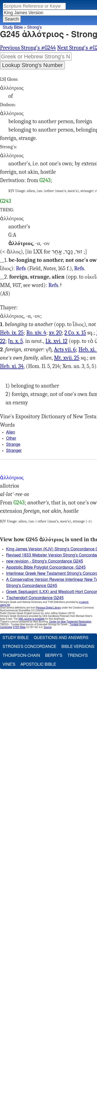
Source (47, 627)
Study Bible (13, 27)
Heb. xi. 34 (12, 366)
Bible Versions (77, 647)
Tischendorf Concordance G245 (35, 598)
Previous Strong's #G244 (28, 47)
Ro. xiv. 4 (36, 332)
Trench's (77, 656)
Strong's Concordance (29, 647)
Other (11, 438)
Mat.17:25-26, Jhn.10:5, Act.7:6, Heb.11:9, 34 (53, 285)
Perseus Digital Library (48, 608)
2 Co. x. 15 (75, 332)
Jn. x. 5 (15, 341)
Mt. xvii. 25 (66, 358)
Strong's (34, 27)
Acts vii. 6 (65, 349)
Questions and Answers (61, 638)
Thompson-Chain (21, 656)
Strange (13, 444)
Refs (21, 268)
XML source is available (31, 619)
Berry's (53, 656)
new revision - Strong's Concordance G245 (44, 561)
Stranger (14, 451)
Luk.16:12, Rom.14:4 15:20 (21, 268)
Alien (10, 432)
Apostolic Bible (38, 664)
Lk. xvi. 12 (56, 341)
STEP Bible (19, 627)
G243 (45, 180)
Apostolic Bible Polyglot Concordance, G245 (46, 567)
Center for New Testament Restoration (70, 621)
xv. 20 (55, 332)
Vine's (9, 664)
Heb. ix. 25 (12, 332)
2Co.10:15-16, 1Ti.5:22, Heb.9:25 (79, 268)
